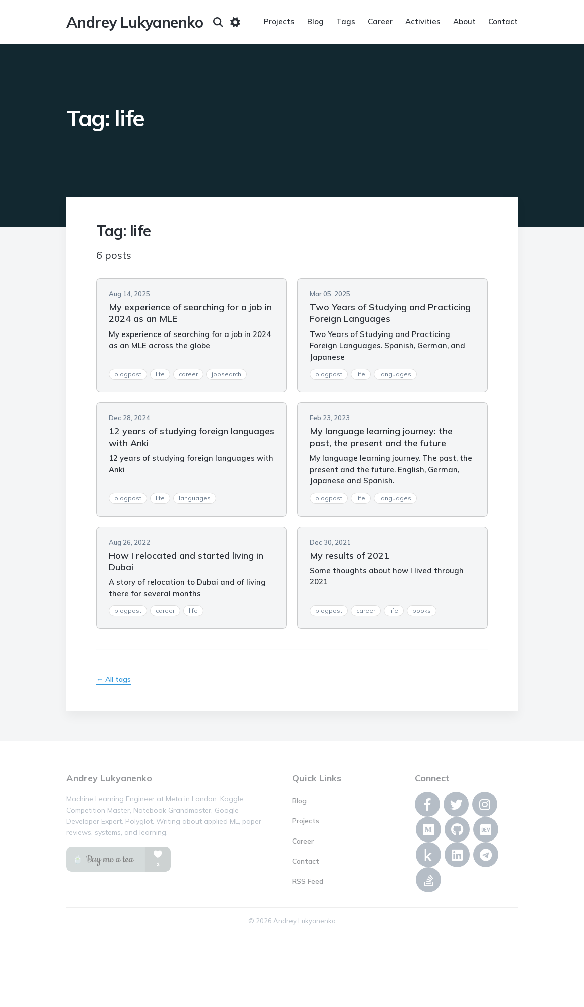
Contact (503, 21)
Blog (315, 21)
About (464, 21)
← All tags (113, 679)
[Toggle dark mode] (235, 22)
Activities (423, 21)
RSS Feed (307, 881)
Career (380, 21)
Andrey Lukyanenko (134, 22)
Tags (345, 21)
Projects (279, 21)
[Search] (218, 22)
